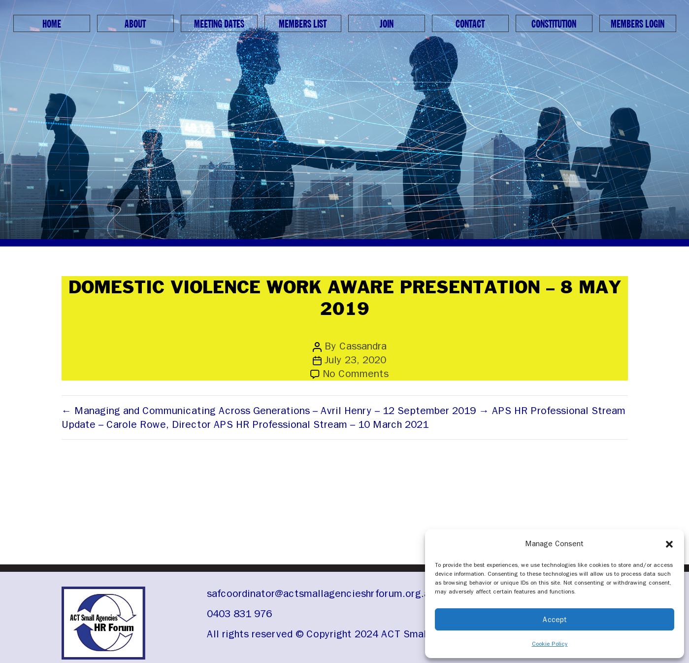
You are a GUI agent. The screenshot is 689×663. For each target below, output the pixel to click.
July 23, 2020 (355, 360)
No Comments (356, 374)
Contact (470, 24)
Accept (555, 619)
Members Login (637, 24)
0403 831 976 (239, 614)
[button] (669, 544)
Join (387, 24)
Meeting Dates (219, 24)
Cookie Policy (550, 643)
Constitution (553, 24)
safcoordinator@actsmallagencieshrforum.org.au (321, 593)
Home (51, 24)
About (135, 24)
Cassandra (363, 346)
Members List (303, 24)
